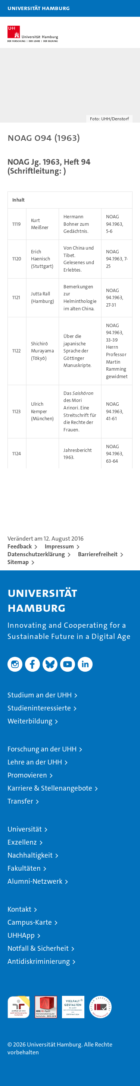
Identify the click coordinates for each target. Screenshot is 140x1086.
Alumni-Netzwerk (34, 881)
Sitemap (18, 562)
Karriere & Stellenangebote (49, 788)
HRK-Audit (69, 1003)
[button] (111, 8)
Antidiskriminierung (38, 961)
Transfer (20, 801)
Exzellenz (22, 842)
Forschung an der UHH (42, 749)
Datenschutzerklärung (36, 554)
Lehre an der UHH (34, 762)
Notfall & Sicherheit (38, 948)
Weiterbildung (29, 721)
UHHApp (21, 935)
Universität (24, 829)
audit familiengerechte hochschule (18, 1007)
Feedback (19, 546)
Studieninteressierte (39, 708)
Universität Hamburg (38, 8)
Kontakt (19, 909)
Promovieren (27, 775)
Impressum (59, 546)
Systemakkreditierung (100, 1000)
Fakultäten (24, 868)
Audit (42, 1000)
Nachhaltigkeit (30, 855)
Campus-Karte (29, 922)
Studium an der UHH (39, 695)
